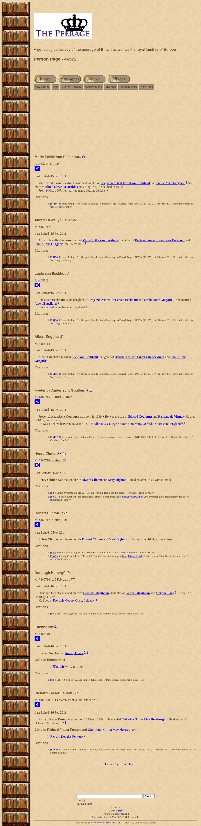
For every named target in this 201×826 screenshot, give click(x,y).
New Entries (42, 86)
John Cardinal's (97, 823)
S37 (53, 492)
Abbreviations (93, 86)
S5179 (54, 749)
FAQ (55, 86)
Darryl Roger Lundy (132, 496)
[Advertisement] (116, 124)
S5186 (54, 203)
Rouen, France (74, 653)
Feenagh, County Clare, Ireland (72, 600)
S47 (53, 613)
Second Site (109, 823)
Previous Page (128, 86)
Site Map (110, 86)
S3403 (54, 496)
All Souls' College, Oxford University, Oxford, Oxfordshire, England (137, 423)
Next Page (147, 86)
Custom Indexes (71, 86)
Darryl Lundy (115, 810)
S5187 (54, 436)
